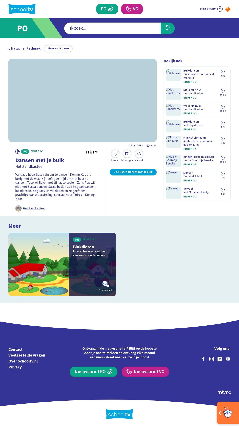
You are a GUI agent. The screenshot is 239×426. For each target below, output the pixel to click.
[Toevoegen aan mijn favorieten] (115, 156)
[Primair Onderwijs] (110, 9)
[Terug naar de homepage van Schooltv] (22, 9)
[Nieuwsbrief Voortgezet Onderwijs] (145, 371)
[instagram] (211, 358)
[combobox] (112, 28)
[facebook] (203, 358)
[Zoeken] (168, 28)
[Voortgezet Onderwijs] (128, 9)
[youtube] (228, 358)
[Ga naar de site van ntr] (224, 392)
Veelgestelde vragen (26, 355)
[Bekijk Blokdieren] (62, 264)
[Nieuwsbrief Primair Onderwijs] (93, 371)
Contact (15, 349)
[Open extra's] (228, 413)
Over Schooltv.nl (23, 361)
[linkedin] (220, 358)
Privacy (15, 367)
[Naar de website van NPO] (228, 9)
